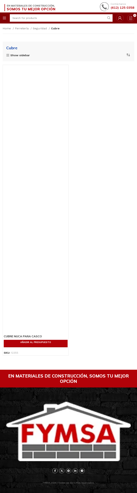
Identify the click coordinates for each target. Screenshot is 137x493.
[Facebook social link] (55, 470)
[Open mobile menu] (4, 18)
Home (7, 28)
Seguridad (40, 28)
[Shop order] (128, 55)
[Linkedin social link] (75, 470)
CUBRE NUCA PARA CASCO (23, 336)
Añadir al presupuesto (35, 342)
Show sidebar (20, 55)
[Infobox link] (117, 6)
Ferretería (22, 28)
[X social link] (61, 470)
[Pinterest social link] (68, 470)
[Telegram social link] (82, 470)
